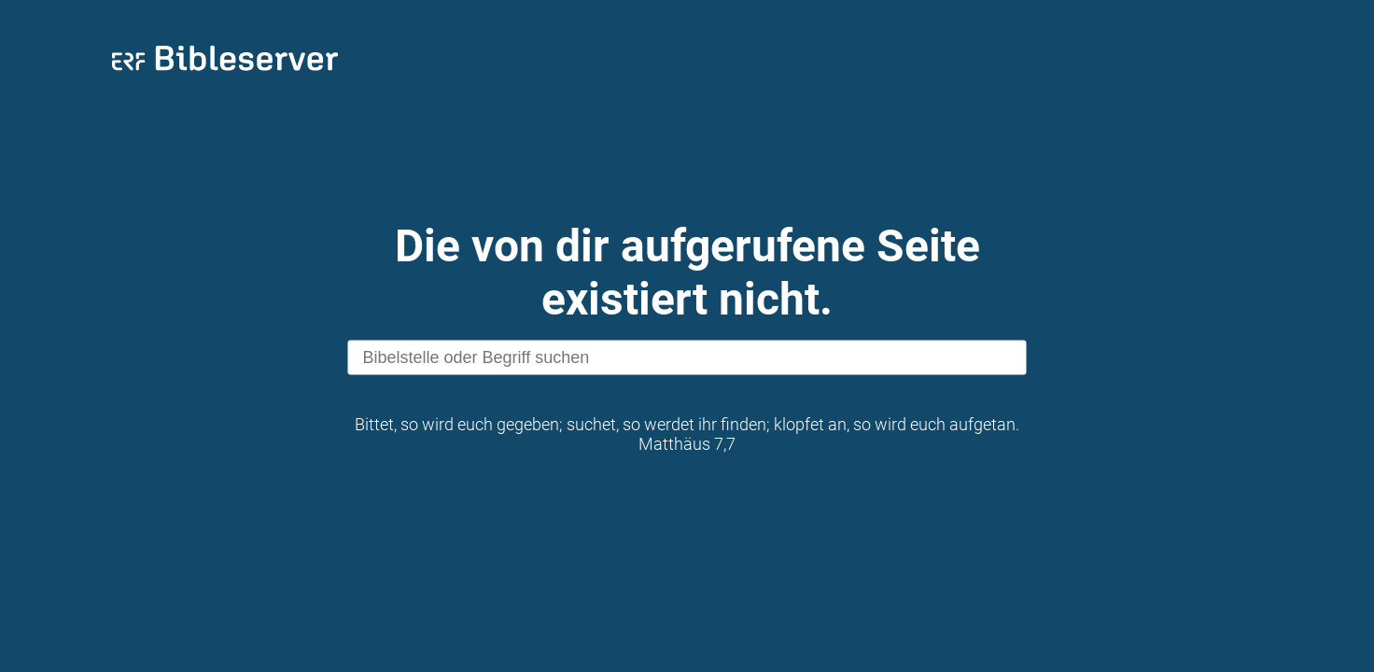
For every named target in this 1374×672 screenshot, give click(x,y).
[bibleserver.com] (225, 74)
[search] (687, 358)
